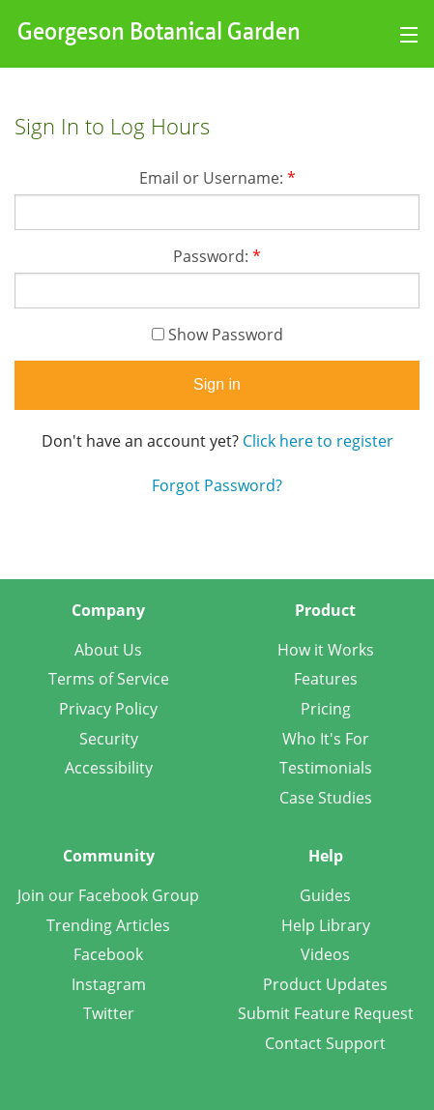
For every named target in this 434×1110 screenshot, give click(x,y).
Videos (325, 954)
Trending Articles (108, 925)
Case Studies (325, 797)
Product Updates (325, 984)
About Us (108, 649)
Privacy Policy (108, 708)
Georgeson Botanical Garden (159, 33)
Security (108, 738)
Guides (325, 895)
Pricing (326, 708)
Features (326, 678)
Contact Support (325, 1043)
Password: (217, 256)
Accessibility (109, 767)
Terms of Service (108, 678)
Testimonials (325, 767)
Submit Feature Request (326, 1013)
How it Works (325, 649)
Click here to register (318, 441)
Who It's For (325, 738)
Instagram (109, 984)
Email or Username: (217, 178)
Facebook (108, 954)
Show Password (217, 334)
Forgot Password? (217, 485)
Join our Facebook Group (108, 895)
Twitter (108, 1013)
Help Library (325, 925)
